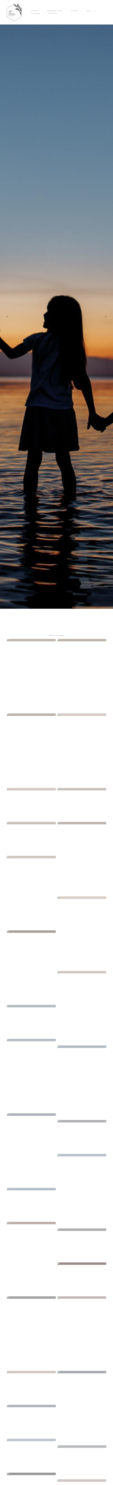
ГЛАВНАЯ (35, 11)
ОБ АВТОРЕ (35, 13)
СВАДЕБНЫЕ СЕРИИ (54, 11)
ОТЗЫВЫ (74, 11)
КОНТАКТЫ (53, 13)
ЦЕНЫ (88, 11)
